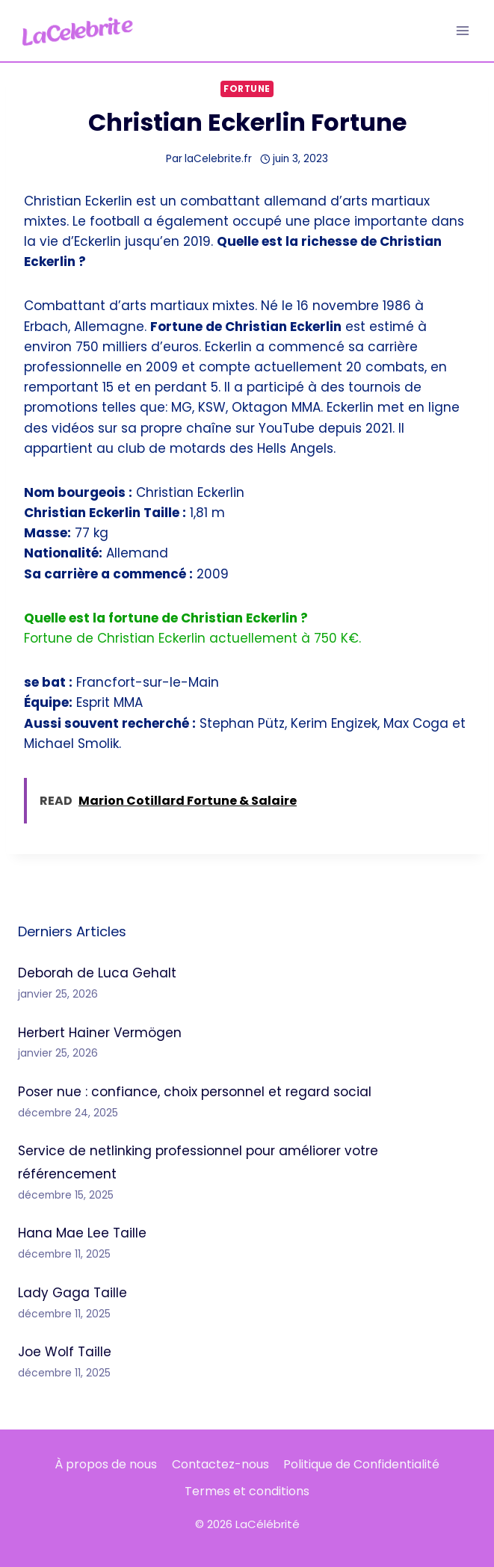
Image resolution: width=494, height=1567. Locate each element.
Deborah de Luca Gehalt (97, 973)
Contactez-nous (220, 1464)
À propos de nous (106, 1464)
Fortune (247, 89)
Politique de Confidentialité (361, 1464)
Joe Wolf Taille (64, 1352)
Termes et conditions (247, 1491)
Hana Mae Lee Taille (82, 1233)
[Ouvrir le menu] (462, 30)
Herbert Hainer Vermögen (100, 1033)
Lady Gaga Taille (72, 1293)
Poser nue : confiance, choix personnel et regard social (194, 1092)
